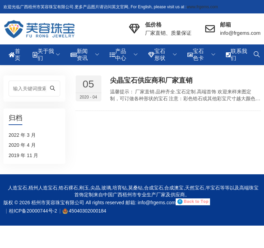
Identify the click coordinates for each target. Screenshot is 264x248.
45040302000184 (87, 211)
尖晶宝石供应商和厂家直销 (151, 80)
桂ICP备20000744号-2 (33, 211)
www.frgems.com (202, 6)
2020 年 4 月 (22, 145)
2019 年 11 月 (23, 155)
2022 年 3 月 (22, 135)
